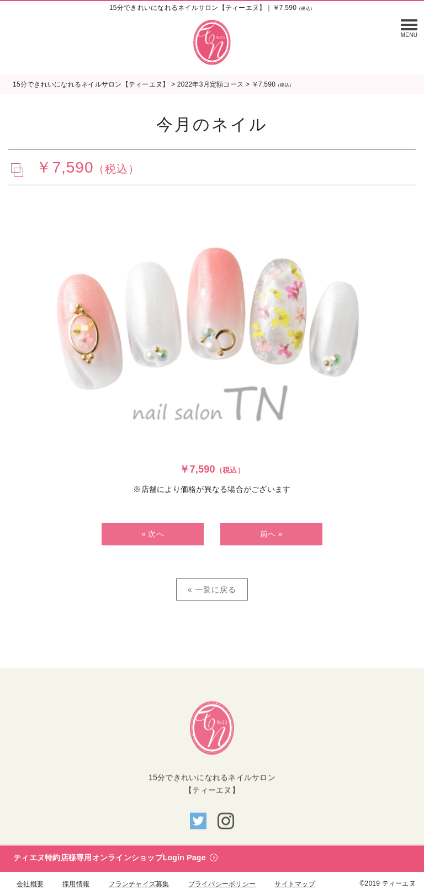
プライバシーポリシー (222, 884)
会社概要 (30, 884)
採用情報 (75, 884)
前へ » (271, 533)
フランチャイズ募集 (138, 884)
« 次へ (152, 533)
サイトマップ (294, 884)
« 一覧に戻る (212, 589)
